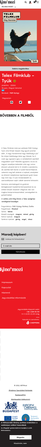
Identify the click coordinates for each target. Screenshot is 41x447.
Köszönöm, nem (20, 443)
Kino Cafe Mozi (21, 341)
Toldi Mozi (20, 378)
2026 (13, 85)
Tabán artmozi (21, 370)
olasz (30, 219)
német (25, 214)
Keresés (26, 2)
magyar (19, 214)
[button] (31, 2)
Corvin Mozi (20, 333)
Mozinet (15, 209)
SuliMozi (21, 363)
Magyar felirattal (15, 88)
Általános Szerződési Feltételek (20, 390)
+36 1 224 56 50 (32, 312)
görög (31, 214)
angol (24, 219)
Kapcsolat (6, 287)
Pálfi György (14, 93)
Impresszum (7, 282)
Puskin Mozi (20, 355)
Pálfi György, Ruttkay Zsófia (23, 206)
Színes (10, 211)
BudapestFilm (20, 395)
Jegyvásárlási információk (14, 298)
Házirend (6, 293)
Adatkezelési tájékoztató (20, 399)
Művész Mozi (21, 348)
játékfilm (5, 85)
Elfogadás (20, 437)
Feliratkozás (20, 252)
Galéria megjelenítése (20, 69)
